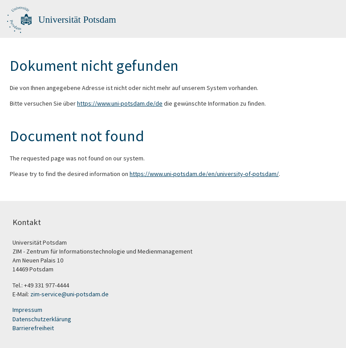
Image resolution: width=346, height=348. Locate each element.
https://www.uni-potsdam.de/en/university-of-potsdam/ (204, 174)
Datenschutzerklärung (41, 319)
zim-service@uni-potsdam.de (69, 294)
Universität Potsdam (77, 19)
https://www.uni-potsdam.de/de (120, 103)
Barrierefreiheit (33, 328)
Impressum (27, 310)
